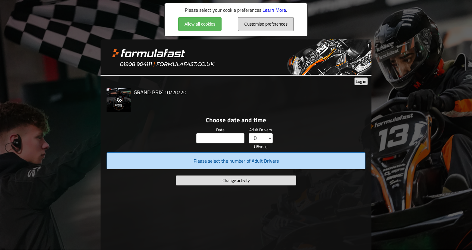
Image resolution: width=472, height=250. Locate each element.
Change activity (236, 180)
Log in (361, 81)
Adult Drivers (260, 130)
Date (220, 130)
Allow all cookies (200, 24)
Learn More (274, 10)
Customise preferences (265, 24)
